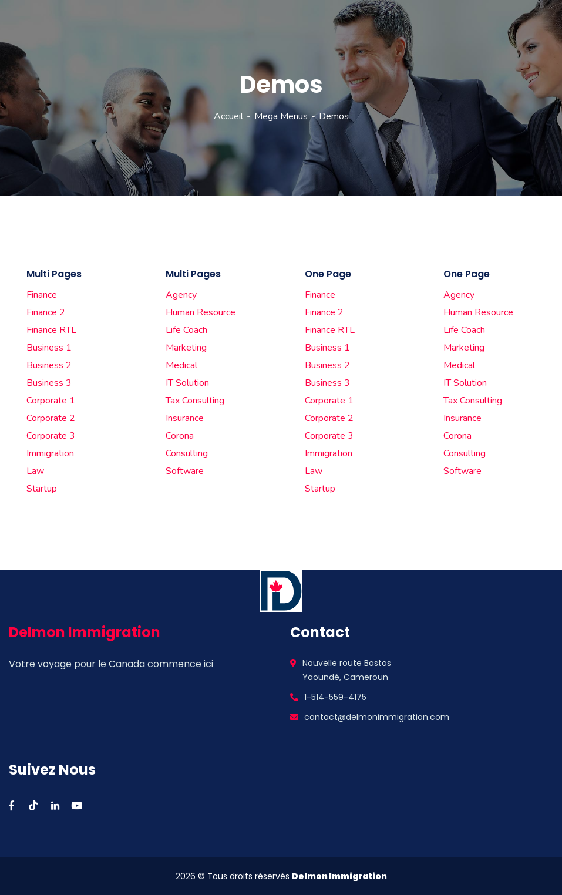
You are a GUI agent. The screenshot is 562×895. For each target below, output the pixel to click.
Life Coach (186, 330)
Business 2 (49, 365)
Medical (181, 365)
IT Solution (187, 382)
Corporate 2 (50, 418)
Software (185, 471)
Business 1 (49, 347)
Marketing (186, 347)
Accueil (228, 116)
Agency (181, 294)
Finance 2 (45, 312)
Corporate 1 (50, 400)
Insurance (185, 418)
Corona (180, 435)
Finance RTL (51, 330)
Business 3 (49, 382)
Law (35, 471)
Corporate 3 (50, 435)
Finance (41, 294)
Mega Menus (281, 116)
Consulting (187, 453)
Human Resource (200, 312)
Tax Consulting (195, 400)
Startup (41, 488)
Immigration (50, 453)
